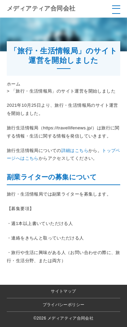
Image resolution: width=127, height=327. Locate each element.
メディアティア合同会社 (41, 8)
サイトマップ (63, 291)
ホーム (13, 83)
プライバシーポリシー (64, 304)
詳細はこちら (74, 150)
